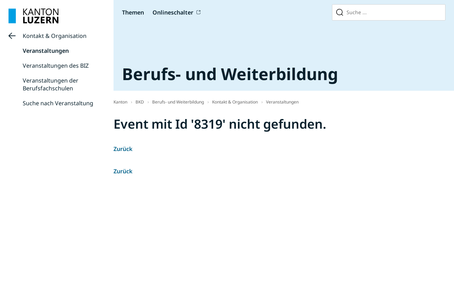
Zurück (123, 149)
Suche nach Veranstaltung (58, 103)
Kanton (120, 102)
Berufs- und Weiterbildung (178, 102)
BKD (139, 102)
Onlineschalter (173, 12)
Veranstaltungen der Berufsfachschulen (50, 84)
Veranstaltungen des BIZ (56, 65)
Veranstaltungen (46, 51)
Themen (133, 12)
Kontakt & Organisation (55, 36)
